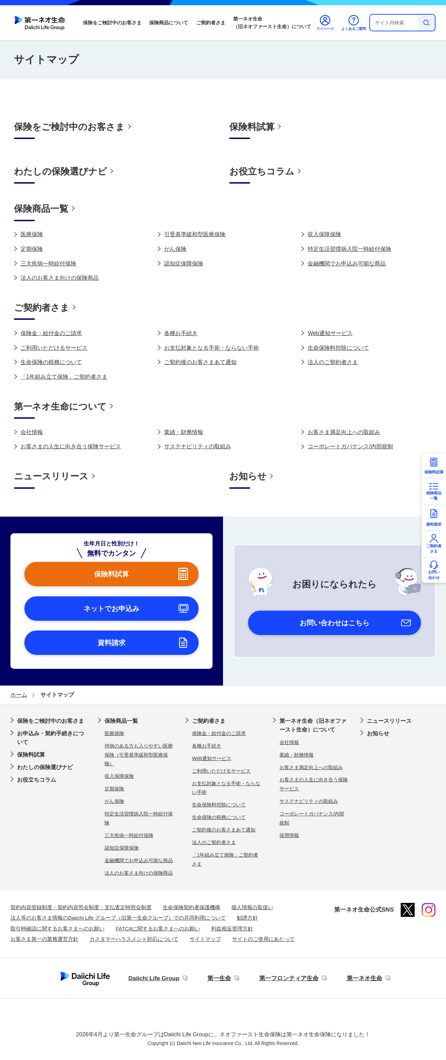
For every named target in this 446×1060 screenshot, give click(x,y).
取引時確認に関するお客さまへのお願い (57, 928)
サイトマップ (205, 939)
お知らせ (378, 733)
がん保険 (175, 249)
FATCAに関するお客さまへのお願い (158, 928)
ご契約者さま (210, 22)
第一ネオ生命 (364, 978)
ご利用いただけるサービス (54, 348)
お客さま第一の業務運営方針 (44, 939)
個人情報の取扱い (252, 907)
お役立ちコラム (36, 780)
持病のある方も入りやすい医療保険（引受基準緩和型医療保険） (139, 754)
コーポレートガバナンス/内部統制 (350, 446)
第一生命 (219, 978)
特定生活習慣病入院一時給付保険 (349, 249)
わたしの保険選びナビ (45, 767)
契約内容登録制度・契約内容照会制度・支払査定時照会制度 (81, 907)
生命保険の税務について (51, 362)
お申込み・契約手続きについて (50, 737)
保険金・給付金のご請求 (51, 333)
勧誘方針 (247, 918)
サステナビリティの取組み (197, 446)
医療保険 (32, 234)
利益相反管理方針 (232, 928)
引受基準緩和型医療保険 (194, 234)
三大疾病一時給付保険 (48, 263)
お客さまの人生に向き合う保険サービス (71, 446)
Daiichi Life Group (153, 978)
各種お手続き (181, 333)
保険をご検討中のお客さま (112, 22)
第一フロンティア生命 (288, 978)
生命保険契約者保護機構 (191, 907)
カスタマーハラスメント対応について (134, 939)
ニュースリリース (389, 721)
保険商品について (168, 22)
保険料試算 (31, 755)
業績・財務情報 (183, 432)
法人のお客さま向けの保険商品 (60, 278)
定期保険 (32, 249)
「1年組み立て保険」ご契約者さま (64, 377)
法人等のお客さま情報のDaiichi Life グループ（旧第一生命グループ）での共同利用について (118, 918)
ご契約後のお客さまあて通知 (200, 362)
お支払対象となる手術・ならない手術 (211, 348)
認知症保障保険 (183, 263)
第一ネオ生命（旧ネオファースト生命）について (272, 22)
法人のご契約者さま (333, 362)
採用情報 (289, 835)
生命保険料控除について (338, 348)
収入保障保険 (324, 234)
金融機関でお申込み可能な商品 (347, 263)
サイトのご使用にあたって (263, 939)
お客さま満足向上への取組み (344, 432)
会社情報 (32, 432)
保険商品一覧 (121, 721)
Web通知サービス (330, 333)
